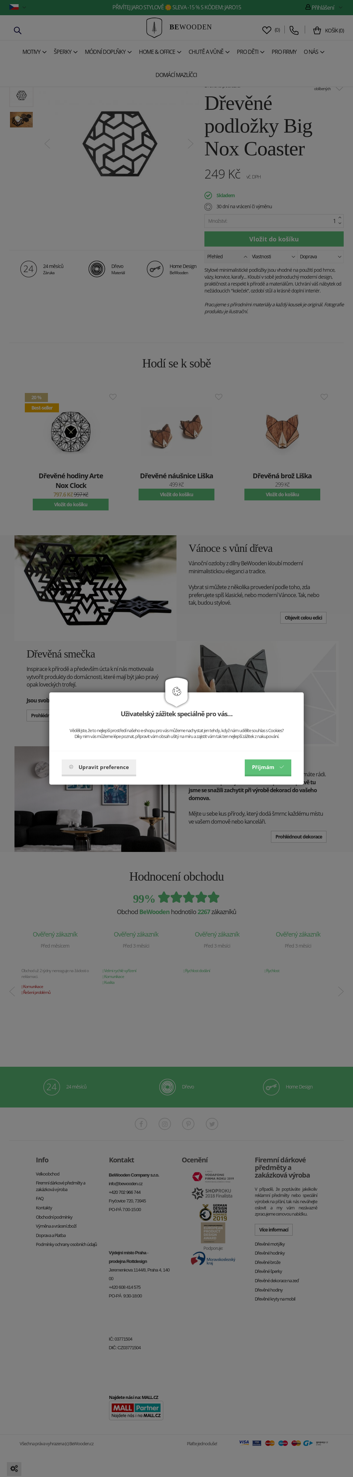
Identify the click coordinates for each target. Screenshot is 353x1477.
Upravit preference (99, 767)
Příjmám (268, 767)
